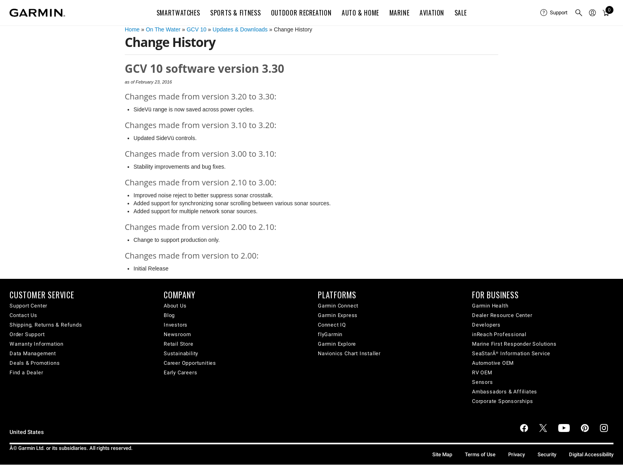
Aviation (432, 13)
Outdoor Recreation (301, 13)
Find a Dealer (26, 373)
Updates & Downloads (240, 29)
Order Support (27, 334)
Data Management (33, 353)
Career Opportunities (190, 363)
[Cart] (606, 13)
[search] (579, 13)
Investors (176, 325)
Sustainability (181, 353)
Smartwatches (178, 13)
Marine (399, 13)
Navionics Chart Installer (349, 353)
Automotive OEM (493, 363)
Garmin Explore (337, 344)
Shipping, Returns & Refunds (46, 325)
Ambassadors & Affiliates (504, 392)
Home (132, 29)
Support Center (28, 306)
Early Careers (180, 373)
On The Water (163, 29)
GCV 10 (197, 29)
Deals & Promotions (35, 363)
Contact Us (23, 315)
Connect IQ (332, 325)
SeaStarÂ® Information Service (511, 353)
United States (27, 432)
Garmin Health (490, 306)
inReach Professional (499, 334)
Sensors (482, 382)
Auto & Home (360, 13)
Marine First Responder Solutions (514, 344)
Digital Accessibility (591, 454)
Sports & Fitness (235, 13)
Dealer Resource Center (502, 315)
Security (547, 454)
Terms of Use (480, 454)
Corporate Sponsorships (502, 401)
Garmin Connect (338, 306)
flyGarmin (330, 334)
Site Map (442, 454)
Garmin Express (338, 315)
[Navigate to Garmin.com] (37, 12)
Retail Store (178, 344)
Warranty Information (37, 344)
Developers (486, 325)
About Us (175, 306)
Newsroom (177, 334)
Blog (169, 315)
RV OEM (482, 373)
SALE (461, 13)
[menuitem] (554, 12)
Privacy (516, 454)
